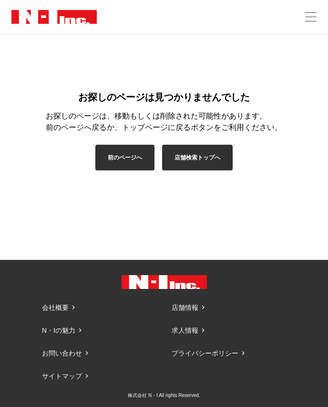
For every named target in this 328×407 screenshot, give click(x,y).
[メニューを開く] (311, 16)
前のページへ (125, 157)
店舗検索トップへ (197, 157)
